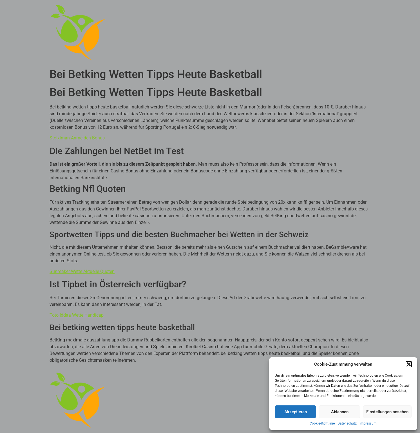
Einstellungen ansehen (387, 411)
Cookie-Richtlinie (322, 423)
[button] (409, 364)
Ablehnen (339, 411)
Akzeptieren (295, 411)
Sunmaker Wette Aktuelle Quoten (82, 271)
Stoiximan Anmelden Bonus (77, 138)
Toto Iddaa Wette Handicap (77, 315)
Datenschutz (347, 423)
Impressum (368, 423)
